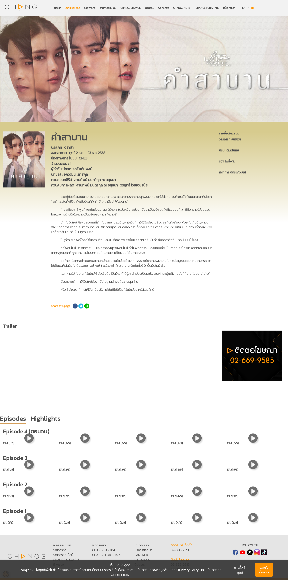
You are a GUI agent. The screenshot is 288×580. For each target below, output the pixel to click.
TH (252, 8)
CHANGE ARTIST (182, 8)
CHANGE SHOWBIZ (130, 8)
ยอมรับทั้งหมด (264, 570)
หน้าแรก (57, 8)
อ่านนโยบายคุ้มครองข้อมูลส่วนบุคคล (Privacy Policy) (165, 569)
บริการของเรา (143, 550)
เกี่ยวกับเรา (229, 8)
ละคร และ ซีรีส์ (72, 8)
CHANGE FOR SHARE (207, 8)
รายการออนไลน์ (108, 8)
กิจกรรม (149, 8)
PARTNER (141, 554)
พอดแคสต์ (163, 8)
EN (243, 8)
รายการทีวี (90, 8)
